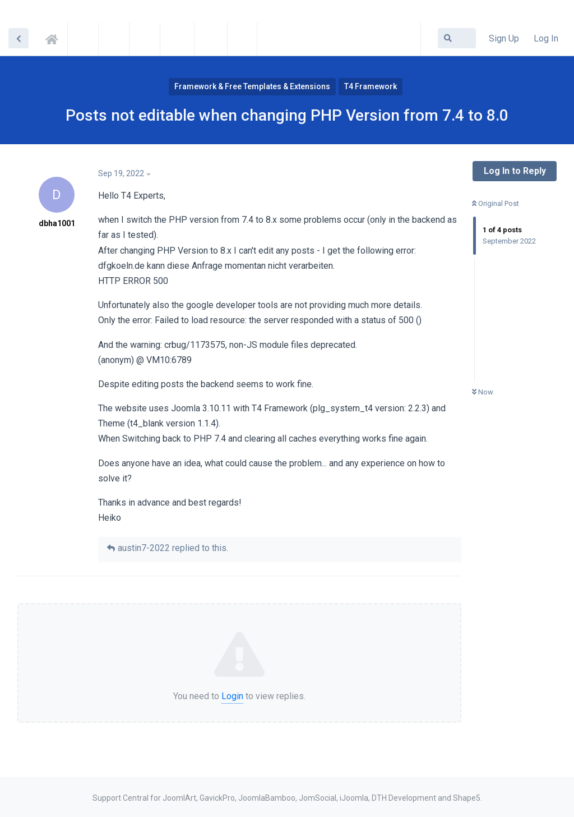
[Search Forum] (457, 38)
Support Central (54, 37)
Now (482, 392)
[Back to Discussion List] (18, 38)
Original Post (495, 203)
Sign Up (504, 38)
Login (232, 696)
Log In (546, 38)
